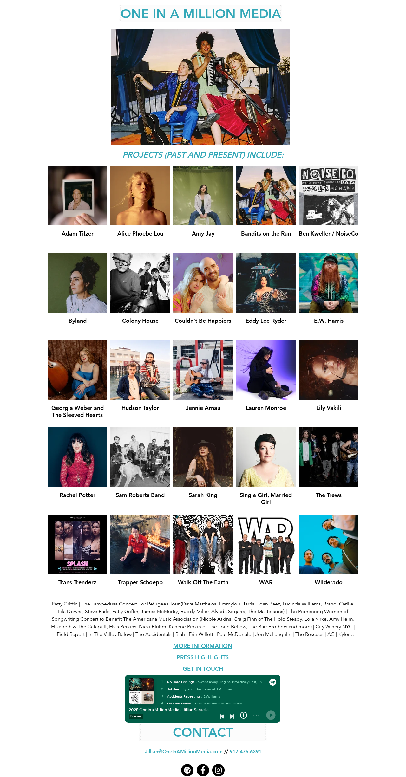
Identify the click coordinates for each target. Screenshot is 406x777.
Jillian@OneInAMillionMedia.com (184, 751)
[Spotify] (187, 770)
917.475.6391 (245, 751)
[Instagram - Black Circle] (218, 770)
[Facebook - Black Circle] (203, 770)
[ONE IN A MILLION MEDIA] (201, 13)
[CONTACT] (202, 732)
